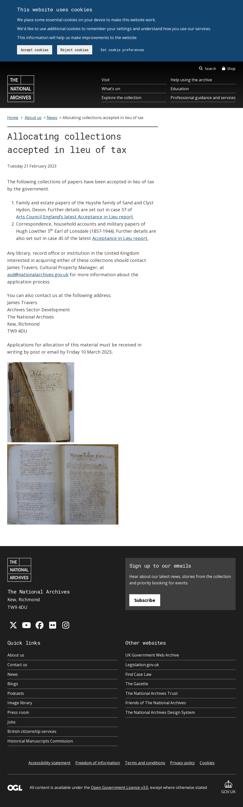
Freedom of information (97, 762)
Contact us (17, 664)
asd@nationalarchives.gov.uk (37, 274)
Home (12, 117)
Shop (229, 68)
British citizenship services (31, 731)
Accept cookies (34, 49)
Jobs (11, 722)
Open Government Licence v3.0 (119, 787)
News (52, 117)
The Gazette (136, 683)
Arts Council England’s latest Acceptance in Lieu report (74, 217)
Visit (106, 80)
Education (180, 88)
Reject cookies (74, 49)
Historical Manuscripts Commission (40, 741)
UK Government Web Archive (152, 655)
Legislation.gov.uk (142, 664)
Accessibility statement (49, 762)
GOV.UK (228, 787)
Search (207, 68)
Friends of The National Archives (155, 702)
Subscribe (144, 600)
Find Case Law (138, 674)
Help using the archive (191, 80)
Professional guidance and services (203, 97)
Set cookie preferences (122, 49)
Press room (18, 712)
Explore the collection (121, 97)
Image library (19, 702)
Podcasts (15, 693)
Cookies (207, 762)
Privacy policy (182, 762)
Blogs (12, 683)
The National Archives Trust (151, 693)
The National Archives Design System (160, 712)
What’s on (111, 88)
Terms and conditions (145, 762)
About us (33, 117)
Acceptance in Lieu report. (120, 238)
